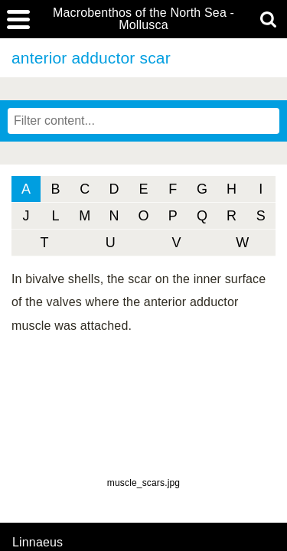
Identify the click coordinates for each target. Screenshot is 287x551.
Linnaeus (37, 542)
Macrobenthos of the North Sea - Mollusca (143, 19)
